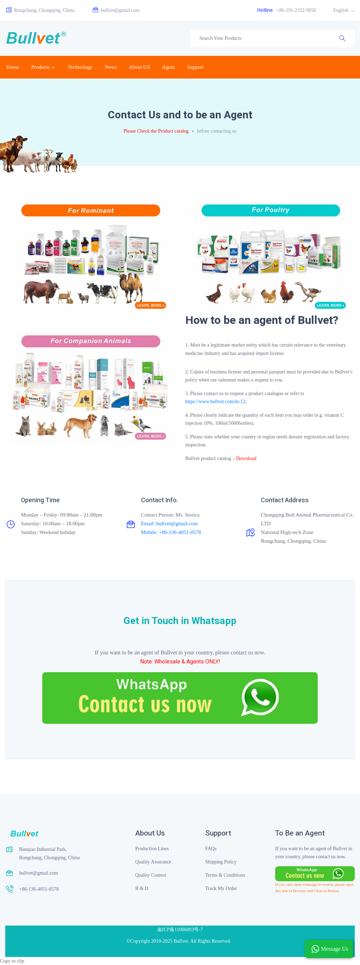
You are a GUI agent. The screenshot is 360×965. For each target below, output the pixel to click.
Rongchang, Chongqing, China (39, 10)
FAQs (210, 848)
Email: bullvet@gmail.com (169, 523)
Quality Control (150, 875)
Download (246, 458)
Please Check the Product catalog (156, 131)
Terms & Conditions (225, 875)
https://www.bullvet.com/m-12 (215, 401)
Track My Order (221, 888)
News (111, 67)
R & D (141, 888)
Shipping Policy (221, 861)
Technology (80, 67)
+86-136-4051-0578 (39, 889)
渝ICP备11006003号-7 (180, 929)
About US (139, 67)
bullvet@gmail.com (115, 10)
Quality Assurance (153, 861)
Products (40, 67)
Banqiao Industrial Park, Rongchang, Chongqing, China (49, 853)
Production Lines (152, 848)
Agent (168, 67)
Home (12, 67)
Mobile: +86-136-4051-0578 (171, 532)
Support (195, 67)
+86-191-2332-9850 (286, 10)
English (341, 10)
